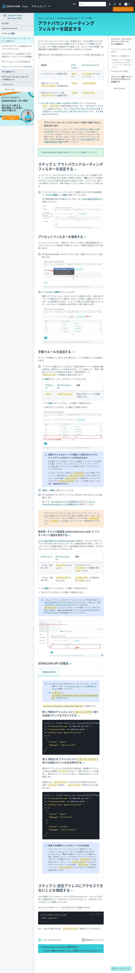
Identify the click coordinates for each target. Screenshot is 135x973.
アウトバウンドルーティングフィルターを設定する (16, 39)
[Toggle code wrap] (87, 722)
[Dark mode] (127, 4)
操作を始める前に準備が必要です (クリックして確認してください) (70, 152)
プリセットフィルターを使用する (62, 236)
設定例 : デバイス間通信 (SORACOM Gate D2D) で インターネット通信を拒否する (69, 533)
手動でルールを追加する (56, 351)
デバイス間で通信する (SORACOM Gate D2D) (56, 540)
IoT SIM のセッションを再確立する (65, 501)
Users (25, 6)
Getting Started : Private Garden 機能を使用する (59, 947)
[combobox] (92, 4)
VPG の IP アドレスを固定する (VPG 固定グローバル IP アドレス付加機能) (17, 55)
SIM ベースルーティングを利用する (16, 61)
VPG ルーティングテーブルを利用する (17, 66)
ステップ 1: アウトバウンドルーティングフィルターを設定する (70, 166)
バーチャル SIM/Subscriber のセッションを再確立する (68, 503)
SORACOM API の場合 (55, 663)
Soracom (11, 6)
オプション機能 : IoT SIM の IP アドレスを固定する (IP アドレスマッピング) (73, 950)
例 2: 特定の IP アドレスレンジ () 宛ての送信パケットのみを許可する (70, 760)
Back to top (10, 89)
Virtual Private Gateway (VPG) (67, 18)
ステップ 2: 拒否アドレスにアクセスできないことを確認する (70, 888)
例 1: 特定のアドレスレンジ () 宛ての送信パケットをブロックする (70, 713)
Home (40, 18)
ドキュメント (49, 18)
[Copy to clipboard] (95, 722)
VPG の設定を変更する (91, 199)
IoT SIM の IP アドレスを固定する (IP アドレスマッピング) (17, 47)
